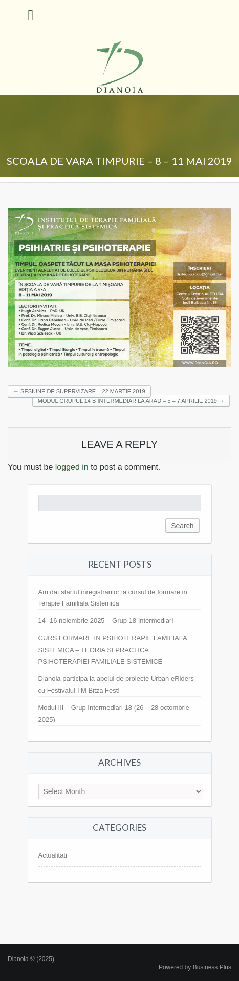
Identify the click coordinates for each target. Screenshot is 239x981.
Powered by (195, 967)
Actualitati (52, 855)
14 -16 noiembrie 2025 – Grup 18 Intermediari (105, 620)
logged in (72, 467)
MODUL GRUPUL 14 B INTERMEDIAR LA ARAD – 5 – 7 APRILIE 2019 (131, 401)
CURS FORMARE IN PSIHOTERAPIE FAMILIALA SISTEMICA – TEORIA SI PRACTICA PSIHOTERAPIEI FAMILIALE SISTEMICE (112, 649)
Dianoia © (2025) (31, 959)
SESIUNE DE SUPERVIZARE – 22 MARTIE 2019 (79, 391)
